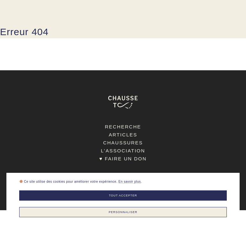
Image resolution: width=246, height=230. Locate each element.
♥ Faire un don (123, 158)
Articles (123, 134)
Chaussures (123, 142)
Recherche (123, 126)
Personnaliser (123, 212)
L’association (123, 150)
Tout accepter (123, 195)
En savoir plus (130, 181)
